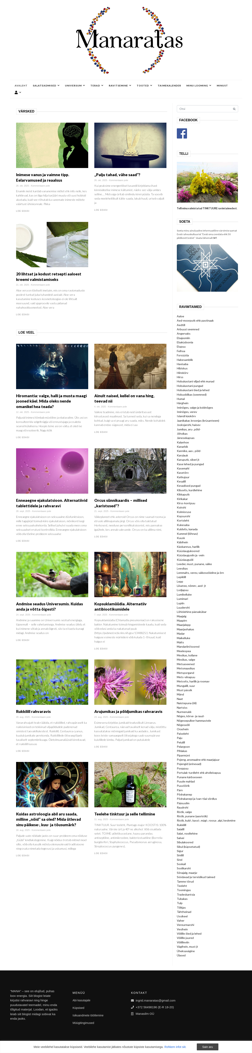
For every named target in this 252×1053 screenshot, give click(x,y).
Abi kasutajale (81, 1000)
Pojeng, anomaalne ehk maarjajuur (198, 759)
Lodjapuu (182, 590)
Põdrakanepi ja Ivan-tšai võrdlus (197, 798)
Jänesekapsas (186, 438)
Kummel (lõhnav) (187, 533)
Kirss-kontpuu (186, 503)
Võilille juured (185, 938)
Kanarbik (182, 446)
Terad (96, 85)
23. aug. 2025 (101, 717)
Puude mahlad (186, 781)
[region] (126, 1047)
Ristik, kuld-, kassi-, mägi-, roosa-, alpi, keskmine (206, 820)
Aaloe (180, 316)
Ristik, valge (184, 812)
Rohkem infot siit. (175, 1047)
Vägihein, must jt (187, 946)
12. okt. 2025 (22, 412)
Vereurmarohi (185, 924)
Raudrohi (182, 807)
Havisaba (182, 364)
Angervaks (183, 333)
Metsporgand (185, 672)
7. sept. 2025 (100, 614)
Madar (181, 633)
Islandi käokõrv (186, 416)
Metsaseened (186, 664)
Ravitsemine (120, 85)
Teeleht (182, 885)
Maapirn (182, 620)
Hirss (180, 377)
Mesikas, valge (186, 659)
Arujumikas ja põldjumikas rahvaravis (128, 711)
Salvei (180, 838)
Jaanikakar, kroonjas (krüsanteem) (198, 420)
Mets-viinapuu (186, 677)
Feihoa (181, 351)
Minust (222, 85)
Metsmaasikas (186, 668)
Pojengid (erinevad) (189, 764)
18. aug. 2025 (23, 830)
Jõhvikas (182, 433)
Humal (181, 398)
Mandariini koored (188, 646)
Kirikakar (182, 499)
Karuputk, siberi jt (188, 459)
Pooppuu (182, 768)
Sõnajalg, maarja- (187, 872)
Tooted (144, 85)
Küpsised (78, 1007)
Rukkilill (181, 825)
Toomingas (184, 890)
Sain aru (207, 1047)
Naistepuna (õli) (187, 703)
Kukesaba (183, 525)
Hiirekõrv (182, 372)
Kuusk (181, 538)
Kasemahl (183, 468)
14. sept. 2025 (23, 614)
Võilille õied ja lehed (189, 933)
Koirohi (181, 507)
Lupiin (180, 603)
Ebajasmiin (183, 338)
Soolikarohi (184, 868)
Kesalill (181, 481)
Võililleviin (183, 942)
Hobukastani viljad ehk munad (195, 381)
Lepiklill (181, 577)
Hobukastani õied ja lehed (193, 390)
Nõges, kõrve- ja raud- (191, 716)
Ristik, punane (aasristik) (192, 816)
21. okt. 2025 (22, 285)
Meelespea (184, 651)
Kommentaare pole (40, 185)
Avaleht (21, 85)
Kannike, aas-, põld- (189, 451)
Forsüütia (183, 355)
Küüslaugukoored (188, 551)
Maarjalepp (184, 624)
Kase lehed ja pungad (190, 464)
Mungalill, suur (186, 685)
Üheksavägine (186, 951)
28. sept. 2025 (23, 511)
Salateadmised (46, 85)
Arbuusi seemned (188, 329)
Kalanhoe (183, 442)
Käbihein (182, 542)
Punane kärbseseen (189, 777)
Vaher (180, 920)
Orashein (183, 729)
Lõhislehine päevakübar (192, 611)
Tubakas (182, 898)
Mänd (180, 694)
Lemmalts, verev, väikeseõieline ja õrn (200, 572)
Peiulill (181, 742)
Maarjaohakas (185, 629)
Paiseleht (183, 733)
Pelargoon (183, 746)
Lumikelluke (184, 594)
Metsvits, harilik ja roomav (193, 681)
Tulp (180, 903)
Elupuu (181, 346)
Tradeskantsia (186, 894)
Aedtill (181, 325)
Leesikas (182, 568)
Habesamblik (185, 359)
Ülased (181, 955)
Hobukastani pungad (190, 385)
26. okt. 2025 (100, 180)
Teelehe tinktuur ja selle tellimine (124, 814)
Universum (75, 85)
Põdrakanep (184, 794)
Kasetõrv (183, 472)
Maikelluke (183, 638)
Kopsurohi (183, 516)
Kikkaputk (183, 494)
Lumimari (182, 598)
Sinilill (180, 855)
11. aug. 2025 (101, 819)
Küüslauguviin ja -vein (190, 555)
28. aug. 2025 (23, 717)
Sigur (180, 851)
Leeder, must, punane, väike (194, 564)
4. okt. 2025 (100, 406)
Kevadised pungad (188, 485)
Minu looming (198, 85)
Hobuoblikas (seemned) (192, 394)
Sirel (179, 859)
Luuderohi (183, 607)
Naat (180, 699)
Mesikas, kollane (187, 655)
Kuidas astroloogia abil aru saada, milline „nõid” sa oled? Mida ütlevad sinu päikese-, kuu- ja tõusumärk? (48, 819)
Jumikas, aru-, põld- (189, 429)
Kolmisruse (184, 512)
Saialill (180, 829)
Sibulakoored (185, 842)
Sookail (181, 864)
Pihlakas (182, 751)
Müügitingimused (83, 1023)
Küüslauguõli (185, 559)
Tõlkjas (181, 907)
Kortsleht (183, 520)
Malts (180, 642)
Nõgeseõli (183, 725)
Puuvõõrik (183, 785)
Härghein (182, 403)
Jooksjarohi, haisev (188, 425)
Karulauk (182, 455)
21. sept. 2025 (101, 511)
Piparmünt (183, 755)
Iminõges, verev (187, 412)
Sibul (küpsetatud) (188, 846)
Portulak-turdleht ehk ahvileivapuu (199, 772)
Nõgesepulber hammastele (194, 720)
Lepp (180, 581)
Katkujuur (183, 477)
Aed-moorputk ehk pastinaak (195, 320)
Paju (179, 738)
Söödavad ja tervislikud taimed (196, 877)
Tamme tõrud (185, 881)
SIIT (215, 237)
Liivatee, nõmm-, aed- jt (191, 585)
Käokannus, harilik (188, 546)
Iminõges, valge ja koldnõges (195, 407)
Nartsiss (182, 707)
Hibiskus (182, 368)
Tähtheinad (184, 911)
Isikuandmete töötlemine (88, 1015)
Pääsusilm (183, 803)
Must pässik (184, 690)
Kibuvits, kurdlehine (189, 490)
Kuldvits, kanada (187, 529)
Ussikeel (182, 916)
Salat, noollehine (187, 833)
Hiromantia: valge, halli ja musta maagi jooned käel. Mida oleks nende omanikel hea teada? (51, 401)
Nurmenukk (184, 712)
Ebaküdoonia (185, 342)
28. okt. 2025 (22, 185)
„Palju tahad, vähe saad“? (117, 174)
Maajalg (181, 616)
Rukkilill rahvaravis (33, 711)
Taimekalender (169, 85)
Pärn (180, 790)
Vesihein (182, 929)
